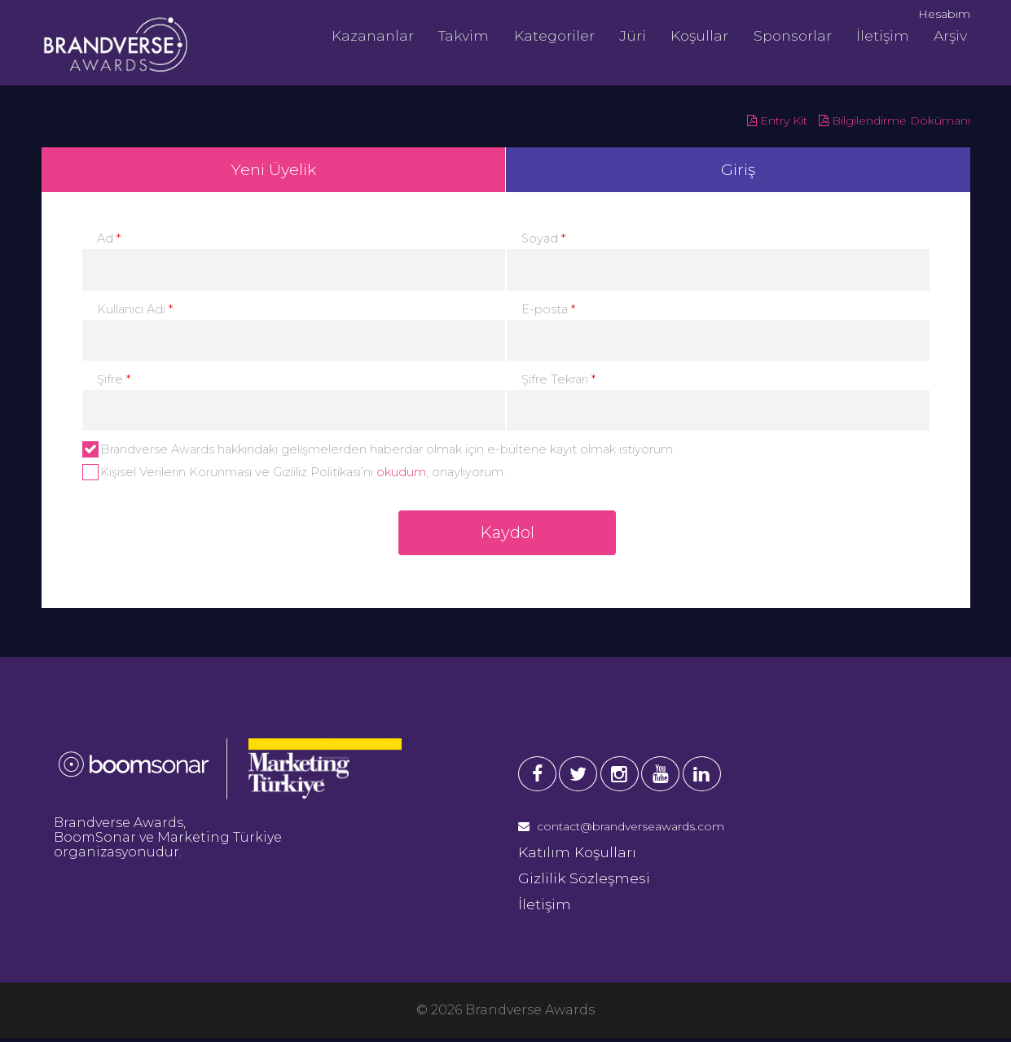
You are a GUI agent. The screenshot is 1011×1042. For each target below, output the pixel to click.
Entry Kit (777, 120)
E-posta (548, 311)
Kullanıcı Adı (135, 311)
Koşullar (694, 34)
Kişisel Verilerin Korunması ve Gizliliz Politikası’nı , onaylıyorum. (294, 474)
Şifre (113, 381)
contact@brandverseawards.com (621, 831)
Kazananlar (373, 34)
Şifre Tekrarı (558, 381)
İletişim (875, 34)
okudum (401, 474)
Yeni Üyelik (273, 171)
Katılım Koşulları (577, 856)
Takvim (462, 34)
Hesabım (944, 14)
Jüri (628, 34)
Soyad (543, 241)
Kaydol (507, 537)
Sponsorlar (786, 34)
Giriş (737, 171)
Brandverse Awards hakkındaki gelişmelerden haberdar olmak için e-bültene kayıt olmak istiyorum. (378, 451)
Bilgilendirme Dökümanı (894, 120)
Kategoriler (552, 34)
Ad (109, 241)
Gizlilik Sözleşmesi (584, 882)
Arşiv (941, 34)
